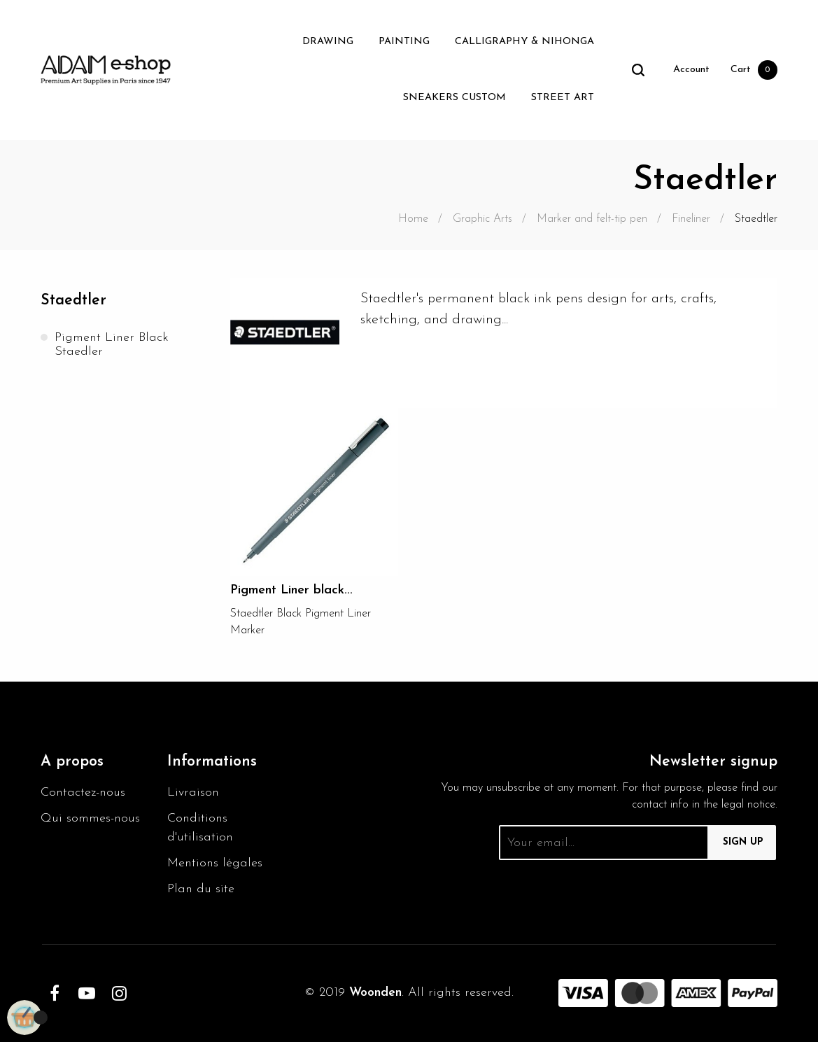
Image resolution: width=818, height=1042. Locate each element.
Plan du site (200, 889)
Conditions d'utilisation (200, 828)
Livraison (193, 792)
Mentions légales (214, 863)
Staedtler (73, 300)
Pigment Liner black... (291, 590)
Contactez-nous (83, 792)
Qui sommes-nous (90, 818)
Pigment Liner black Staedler (112, 344)
